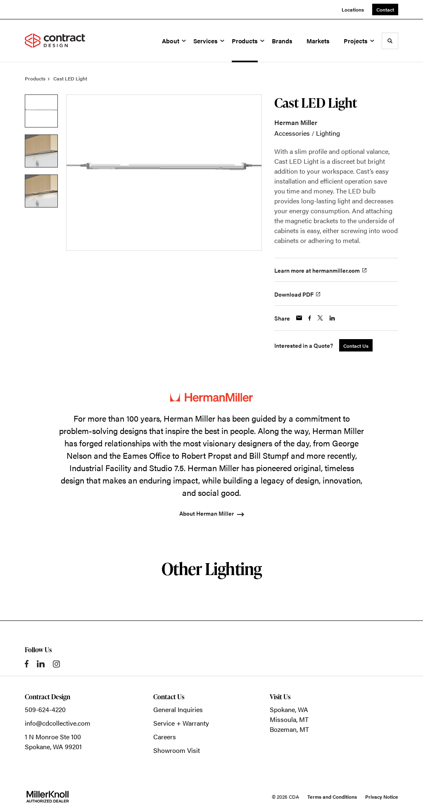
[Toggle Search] (390, 41)
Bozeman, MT (289, 729)
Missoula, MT (289, 719)
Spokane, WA (289, 709)
